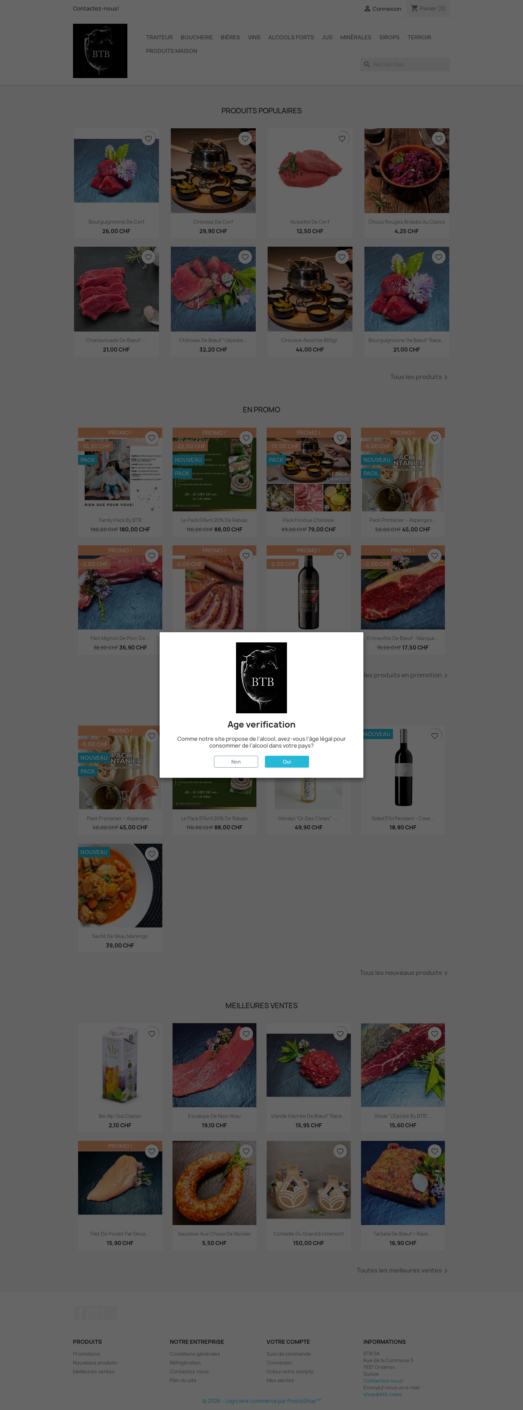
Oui (287, 761)
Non (236, 761)
